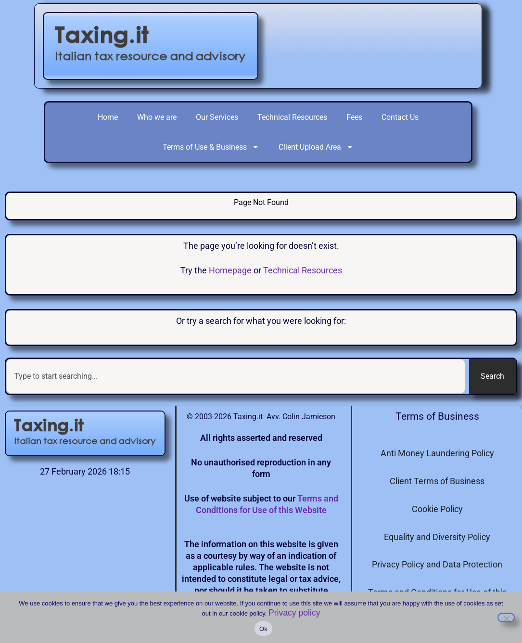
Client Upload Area (316, 146)
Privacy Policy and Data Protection (437, 564)
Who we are (157, 117)
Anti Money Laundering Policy (437, 453)
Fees (354, 117)
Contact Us (400, 117)
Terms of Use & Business (211, 146)
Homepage (230, 270)
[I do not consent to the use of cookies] (506, 617)
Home (108, 117)
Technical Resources (292, 117)
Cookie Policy (437, 509)
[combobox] (235, 376)
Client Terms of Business (437, 481)
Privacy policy (294, 612)
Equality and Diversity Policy (437, 537)
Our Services (217, 117)
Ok (263, 628)
